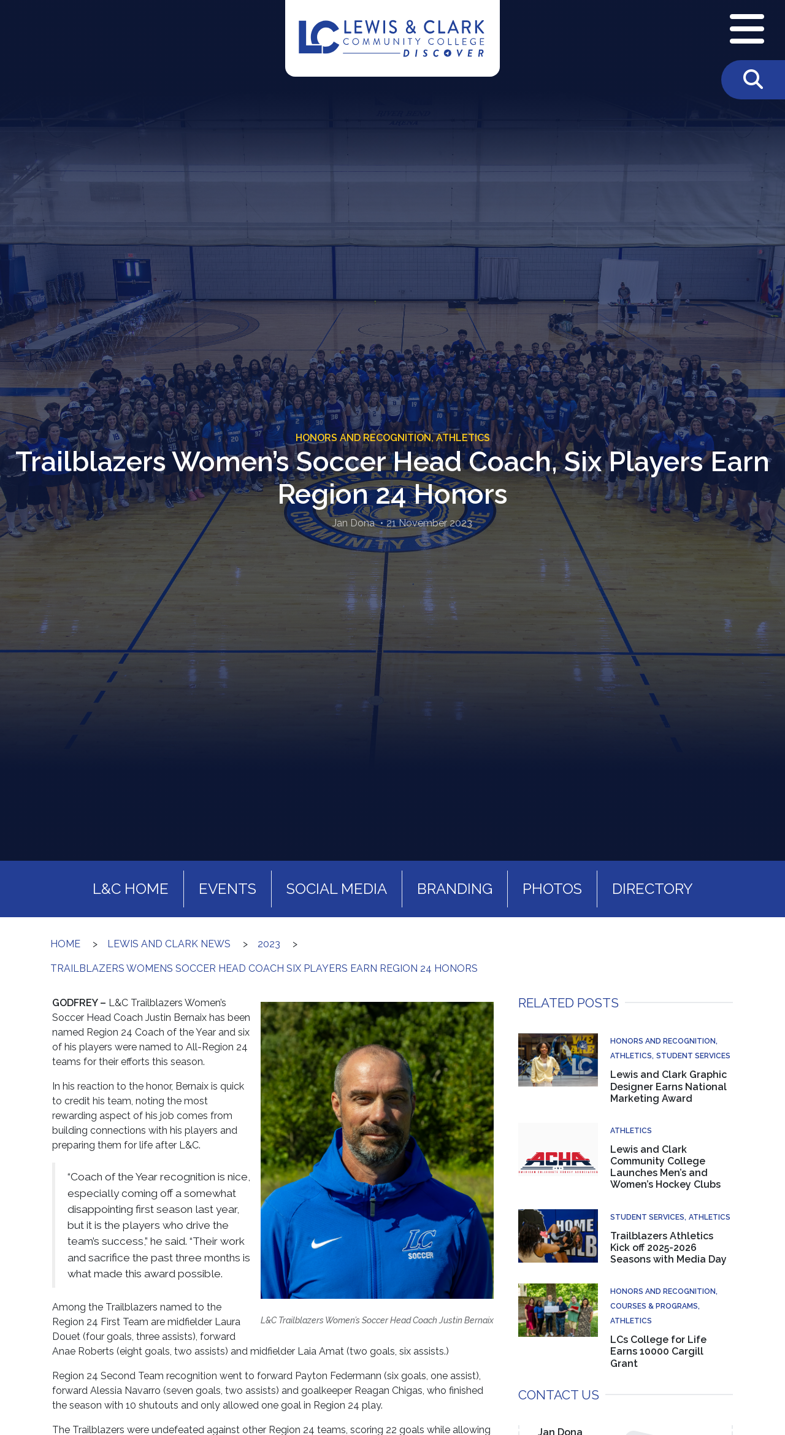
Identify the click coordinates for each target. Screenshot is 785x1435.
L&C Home (131, 889)
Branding (454, 889)
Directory (652, 889)
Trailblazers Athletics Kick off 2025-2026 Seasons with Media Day (668, 1247)
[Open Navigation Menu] (747, 30)
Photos (552, 889)
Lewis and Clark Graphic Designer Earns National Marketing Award (668, 1086)
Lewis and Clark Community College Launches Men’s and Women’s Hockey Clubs (665, 1167)
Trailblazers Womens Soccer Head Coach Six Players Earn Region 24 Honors (264, 968)
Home (65, 944)
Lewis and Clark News (169, 944)
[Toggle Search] (753, 79)
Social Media (336, 889)
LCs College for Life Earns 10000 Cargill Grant (658, 1351)
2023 (269, 944)
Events (227, 889)
